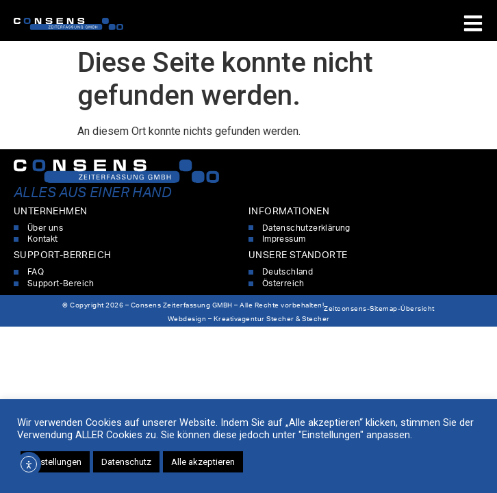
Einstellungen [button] (55, 462)
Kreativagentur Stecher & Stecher (272, 319)
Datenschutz (126, 462)
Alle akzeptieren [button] (203, 462)
